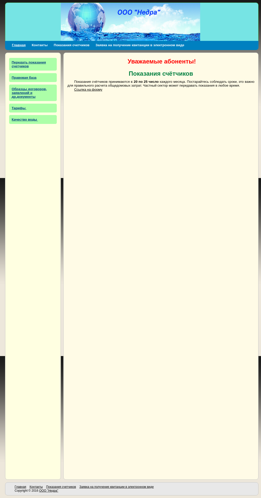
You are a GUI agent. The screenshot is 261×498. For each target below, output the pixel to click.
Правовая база (24, 77)
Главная (19, 45)
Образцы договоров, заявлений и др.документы (29, 93)
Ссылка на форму (88, 89)
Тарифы (19, 108)
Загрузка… (156, 286)
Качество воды (25, 119)
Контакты (40, 45)
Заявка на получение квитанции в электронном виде (140, 45)
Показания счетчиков (71, 45)
